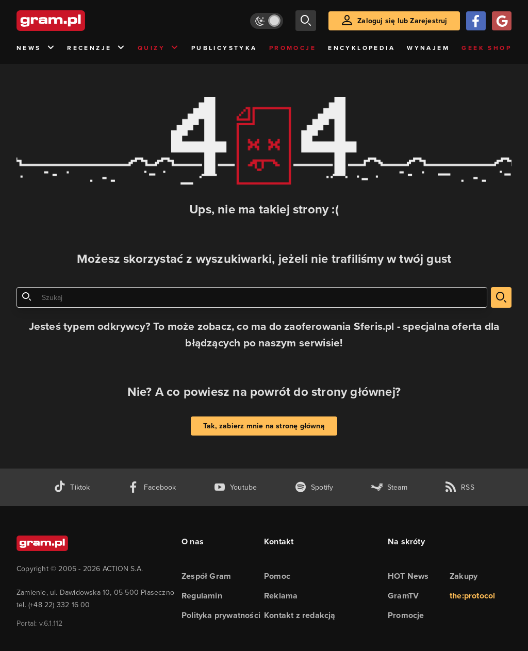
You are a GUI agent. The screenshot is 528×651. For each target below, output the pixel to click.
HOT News (408, 576)
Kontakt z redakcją (300, 615)
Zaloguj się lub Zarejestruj (402, 20)
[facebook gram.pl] (151, 487)
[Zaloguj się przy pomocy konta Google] (502, 20)
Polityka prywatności (221, 615)
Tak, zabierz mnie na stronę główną (264, 426)
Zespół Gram (206, 576)
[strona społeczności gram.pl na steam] (389, 487)
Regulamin (202, 596)
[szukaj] (305, 20)
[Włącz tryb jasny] (266, 21)
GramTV (403, 596)
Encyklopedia (361, 48)
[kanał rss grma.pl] (459, 487)
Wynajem (428, 48)
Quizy (158, 48)
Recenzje (96, 48)
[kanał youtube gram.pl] (235, 487)
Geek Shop (486, 48)
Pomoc (277, 576)
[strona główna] (76, 20)
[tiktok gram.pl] (72, 487)
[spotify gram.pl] (314, 487)
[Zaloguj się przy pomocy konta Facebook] (476, 20)
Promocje (292, 48)
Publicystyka (224, 48)
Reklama (281, 596)
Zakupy (463, 576)
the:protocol (472, 596)
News (35, 48)
